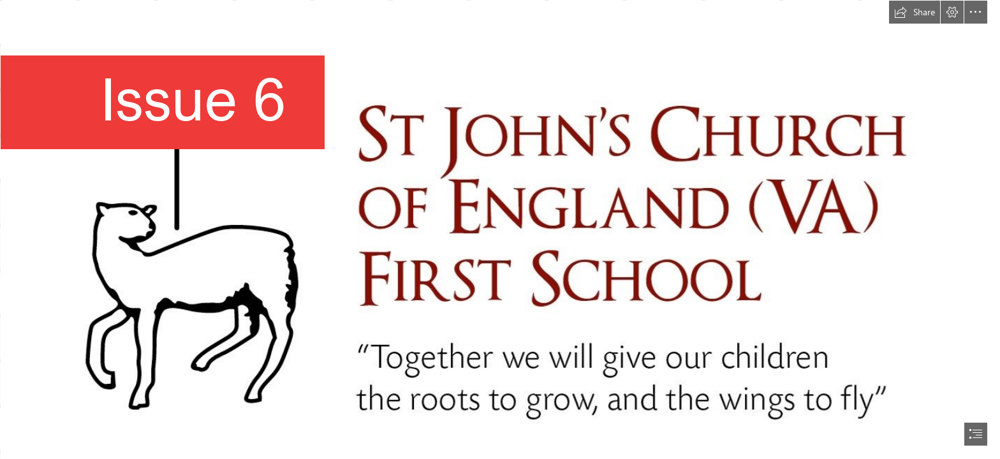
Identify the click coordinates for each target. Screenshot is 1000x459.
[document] (500, 229)
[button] (914, 12)
